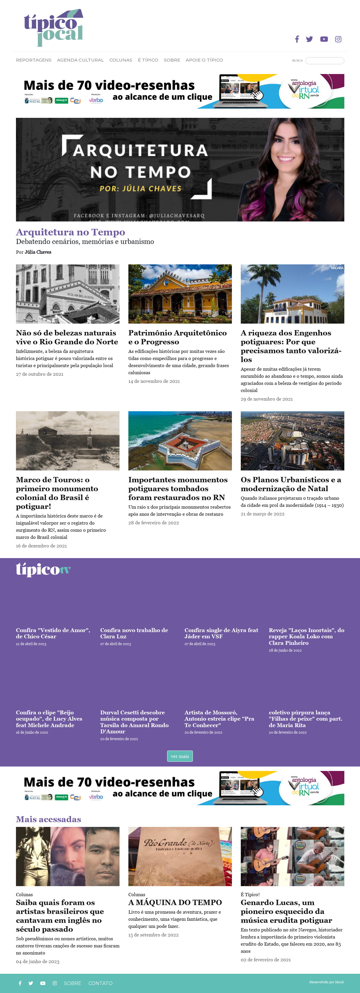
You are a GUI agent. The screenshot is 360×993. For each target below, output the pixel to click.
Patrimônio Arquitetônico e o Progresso (177, 337)
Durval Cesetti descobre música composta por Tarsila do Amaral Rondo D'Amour (134, 722)
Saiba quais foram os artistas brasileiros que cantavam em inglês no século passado (60, 915)
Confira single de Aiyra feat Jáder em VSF (221, 633)
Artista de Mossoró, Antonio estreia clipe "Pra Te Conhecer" (219, 718)
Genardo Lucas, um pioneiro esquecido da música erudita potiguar (286, 911)
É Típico (148, 60)
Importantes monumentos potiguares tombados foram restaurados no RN (178, 488)
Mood (339, 982)
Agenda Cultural (80, 60)
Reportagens (33, 60)
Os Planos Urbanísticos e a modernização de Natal (291, 484)
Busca (297, 60)
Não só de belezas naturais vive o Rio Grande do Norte (67, 337)
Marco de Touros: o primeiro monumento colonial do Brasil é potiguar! (57, 493)
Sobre (172, 60)
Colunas (24, 894)
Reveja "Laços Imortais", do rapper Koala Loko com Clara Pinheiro (306, 636)
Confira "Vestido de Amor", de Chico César (53, 633)
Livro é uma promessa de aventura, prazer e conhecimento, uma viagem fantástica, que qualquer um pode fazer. (174, 919)
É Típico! (250, 894)
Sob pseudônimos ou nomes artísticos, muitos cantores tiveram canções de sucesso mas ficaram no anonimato (68, 945)
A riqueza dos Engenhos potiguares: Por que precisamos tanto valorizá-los (291, 346)
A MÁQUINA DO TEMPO (175, 902)
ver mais (180, 756)
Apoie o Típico (204, 60)
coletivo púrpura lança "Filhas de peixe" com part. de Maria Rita (306, 718)
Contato (100, 983)
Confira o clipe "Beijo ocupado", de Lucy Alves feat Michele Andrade (49, 718)
